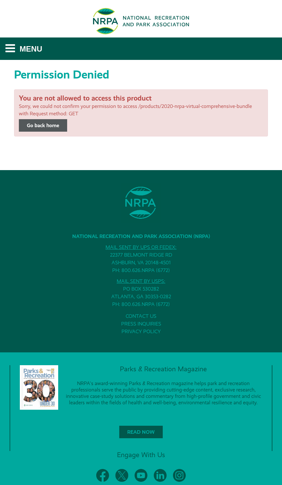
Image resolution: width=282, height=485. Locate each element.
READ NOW (141, 432)
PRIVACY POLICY (141, 331)
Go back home (43, 125)
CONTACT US (141, 316)
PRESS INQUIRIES (141, 324)
